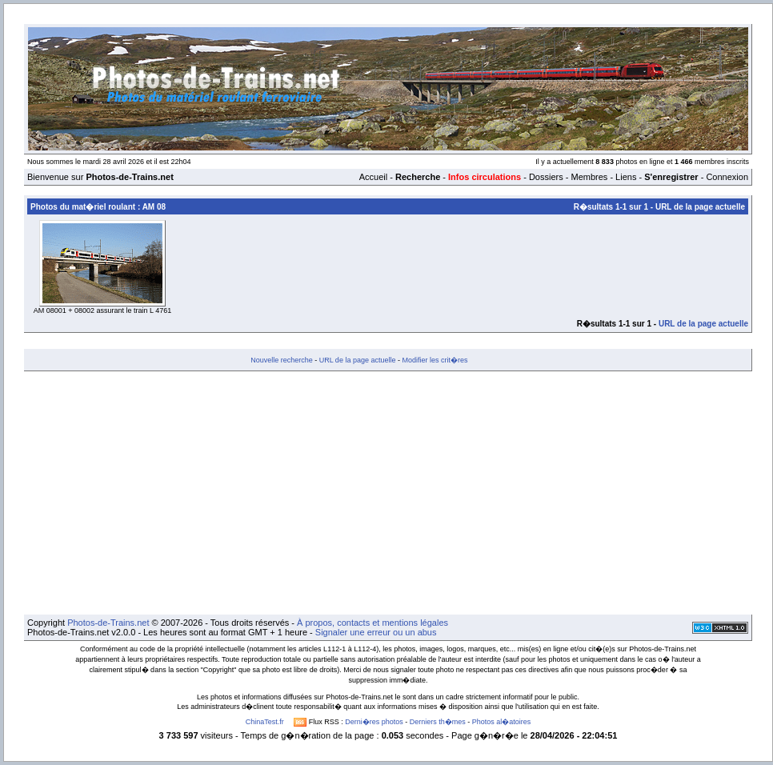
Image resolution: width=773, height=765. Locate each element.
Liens (625, 177)
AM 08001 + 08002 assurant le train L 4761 (103, 310)
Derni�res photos (374, 722)
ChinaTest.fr (265, 722)
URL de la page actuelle (700, 206)
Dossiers (546, 177)
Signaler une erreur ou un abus (376, 632)
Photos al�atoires (501, 722)
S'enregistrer (671, 177)
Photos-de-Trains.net (108, 622)
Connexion (727, 177)
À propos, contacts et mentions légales (372, 622)
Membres (589, 177)
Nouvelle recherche (281, 360)
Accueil (373, 177)
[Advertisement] (388, 493)
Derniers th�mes (438, 722)
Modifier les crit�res (434, 360)
